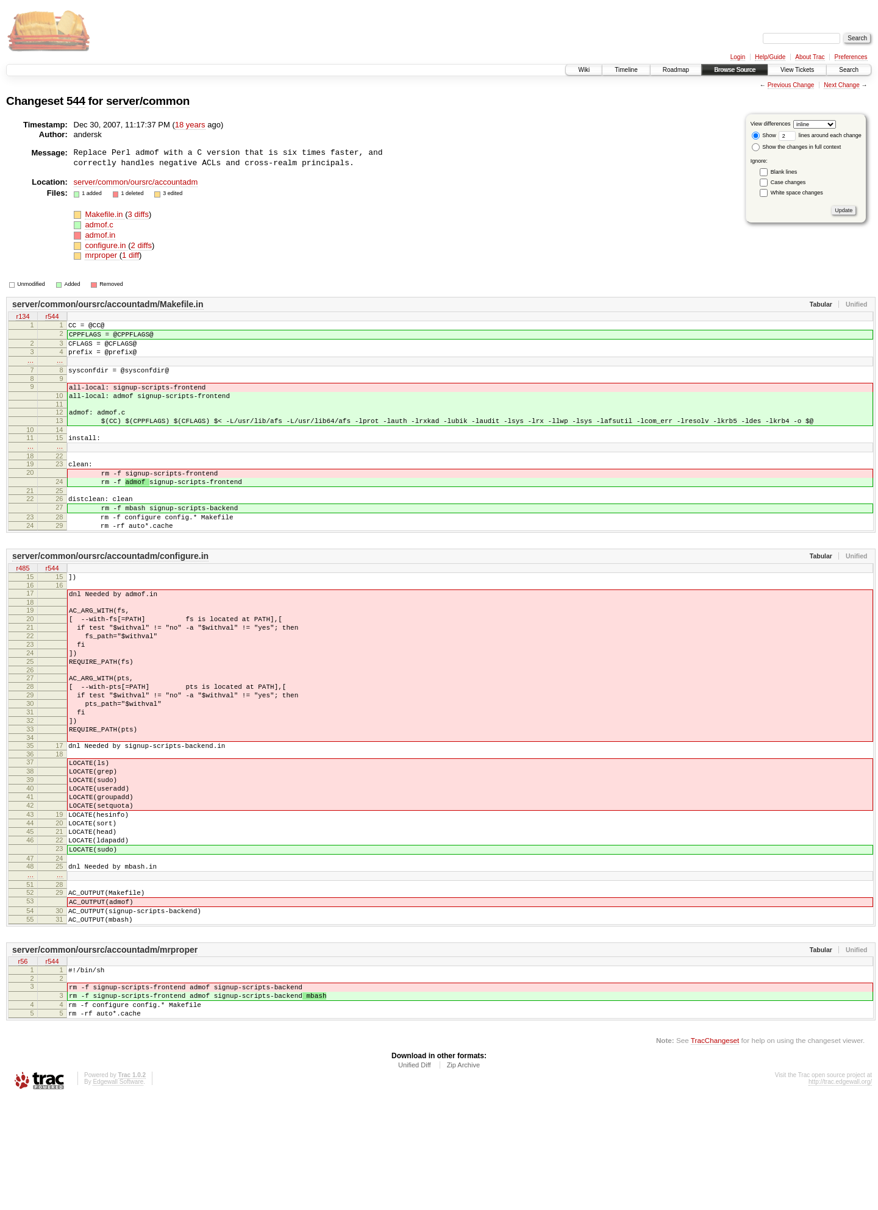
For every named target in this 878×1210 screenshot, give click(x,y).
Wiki (584, 69)
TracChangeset (715, 1152)
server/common (148, 100)
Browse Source (734, 69)
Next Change (841, 85)
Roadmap (676, 69)
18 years (190, 124)
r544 (52, 317)
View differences (771, 124)
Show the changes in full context (796, 147)
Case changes (788, 182)
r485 (22, 605)
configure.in (106, 245)
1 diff (130, 255)
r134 (22, 317)
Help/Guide (770, 57)
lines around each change (820, 135)
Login (737, 57)
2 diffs (141, 245)
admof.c (99, 224)
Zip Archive (463, 1176)
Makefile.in (105, 214)
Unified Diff (414, 1176)
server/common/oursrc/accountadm (136, 182)
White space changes (797, 193)
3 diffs (137, 214)
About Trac (809, 57)
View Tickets (797, 69)
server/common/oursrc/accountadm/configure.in (110, 592)
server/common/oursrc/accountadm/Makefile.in (108, 304)
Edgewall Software (118, 1193)
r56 (23, 1063)
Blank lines (784, 172)
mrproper (102, 255)
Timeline (626, 69)
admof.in (100, 235)
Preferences (851, 57)
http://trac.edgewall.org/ (840, 1193)
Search (848, 69)
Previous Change (791, 85)
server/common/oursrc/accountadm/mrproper (105, 1050)
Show (764, 135)
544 (75, 100)
